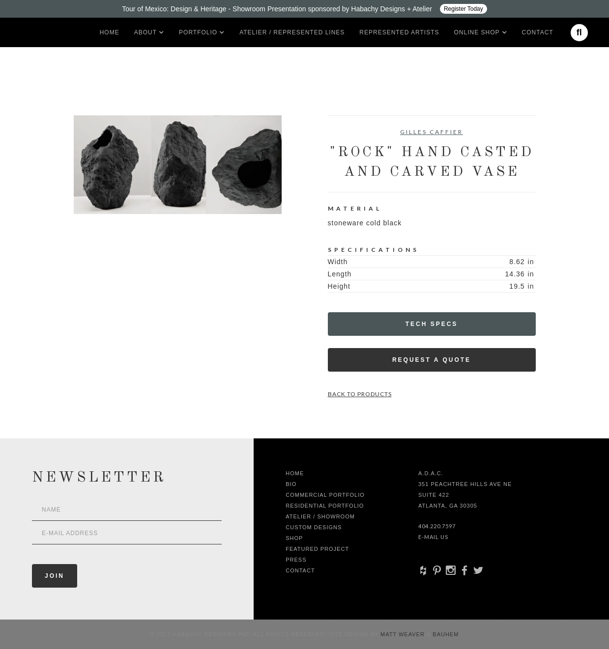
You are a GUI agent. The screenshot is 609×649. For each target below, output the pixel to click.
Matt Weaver (403, 634)
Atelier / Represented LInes (292, 32)
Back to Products (360, 394)
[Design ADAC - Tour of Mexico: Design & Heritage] (304, 9)
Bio (291, 484)
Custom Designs (314, 527)
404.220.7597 (437, 526)
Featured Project (317, 549)
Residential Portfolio (325, 506)
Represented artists (399, 32)
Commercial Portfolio (325, 495)
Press (296, 560)
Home (109, 32)
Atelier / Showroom (320, 516)
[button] (145, 32)
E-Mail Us (433, 537)
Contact (537, 32)
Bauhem (445, 634)
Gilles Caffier (431, 131)
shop (294, 538)
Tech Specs (432, 324)
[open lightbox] (178, 164)
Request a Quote (431, 359)
